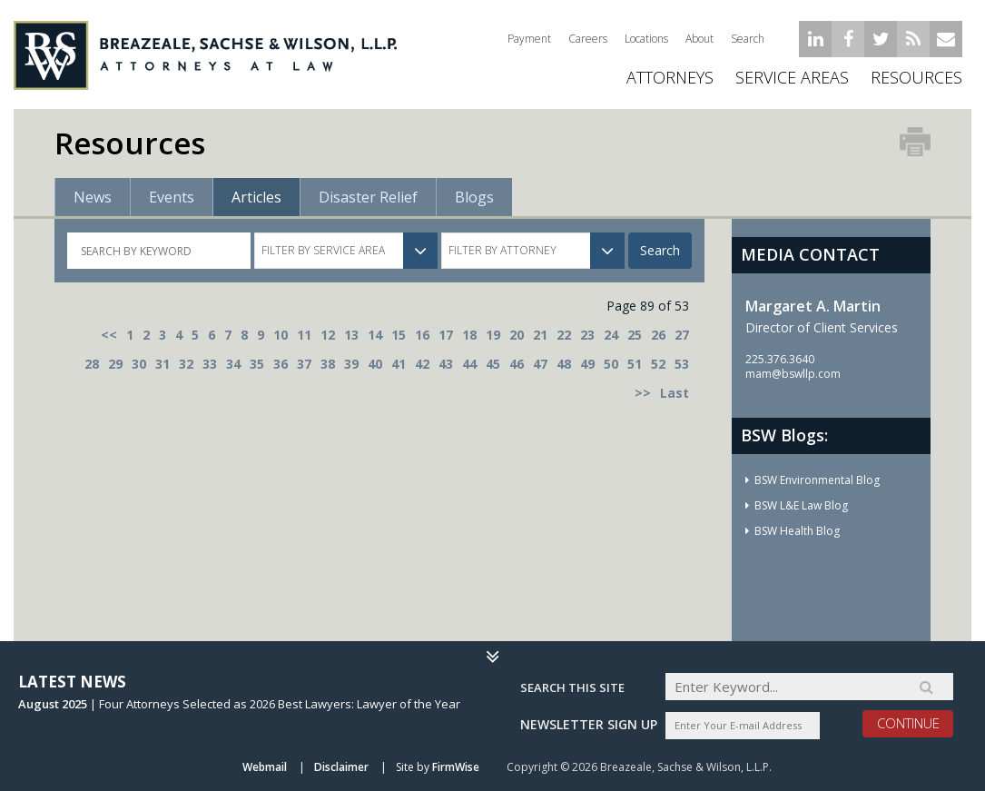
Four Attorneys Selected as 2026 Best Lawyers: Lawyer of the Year (279, 704)
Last (674, 392)
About (699, 38)
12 (327, 334)
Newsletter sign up (588, 724)
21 (540, 334)
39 (351, 363)
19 (493, 334)
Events (171, 197)
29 (115, 363)
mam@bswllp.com (793, 373)
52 (658, 363)
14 (375, 334)
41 (398, 363)
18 (469, 334)
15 (398, 334)
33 (209, 363)
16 (422, 334)
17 (445, 334)
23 (587, 334)
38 (327, 363)
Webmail (264, 767)
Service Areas (792, 77)
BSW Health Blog (797, 531)
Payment (529, 38)
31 (162, 363)
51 (634, 363)
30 (139, 363)
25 (634, 334)
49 (587, 363)
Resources (916, 77)
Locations (646, 38)
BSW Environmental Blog (817, 480)
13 (351, 334)
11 (304, 334)
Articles (256, 197)
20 (516, 334)
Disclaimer (341, 767)
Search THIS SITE (572, 687)
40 (375, 363)
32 (186, 363)
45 (493, 363)
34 (233, 363)
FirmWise (455, 767)
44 (469, 363)
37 (304, 363)
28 (91, 363)
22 (564, 334)
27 (682, 334)
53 (682, 363)
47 (540, 363)
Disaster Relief (368, 197)
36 (280, 363)
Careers (587, 38)
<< (109, 334)
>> (643, 392)
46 (516, 363)
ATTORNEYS (670, 77)
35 (257, 363)
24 (611, 334)
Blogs (474, 197)
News (93, 197)
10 (280, 334)
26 (658, 334)
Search (747, 38)
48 (564, 363)
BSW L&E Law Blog (801, 505)
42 (422, 363)
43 (445, 363)
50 (611, 363)
